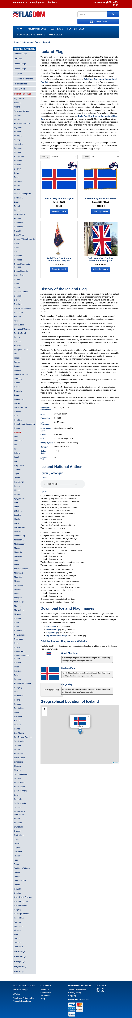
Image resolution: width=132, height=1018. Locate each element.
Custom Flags (20, 64)
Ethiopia (17, 345)
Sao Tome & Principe (23, 737)
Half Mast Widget (20, 990)
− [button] (45, 713)
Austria (17, 140)
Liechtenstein (20, 527)
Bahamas (18, 148)
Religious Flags (20, 966)
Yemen (17, 938)
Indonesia (18, 440)
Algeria (17, 107)
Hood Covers (19, 89)
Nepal (16, 627)
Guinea (17, 403)
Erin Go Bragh (20, 333)
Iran (15, 445)
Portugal (17, 704)
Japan (16, 474)
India (16, 436)
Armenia (17, 132)
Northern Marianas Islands (22, 657)
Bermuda (18, 181)
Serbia (17, 749)
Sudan (17, 818)
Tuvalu (17, 885)
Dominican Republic (22, 308)
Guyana (17, 412)
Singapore (18, 762)
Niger (16, 643)
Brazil (16, 202)
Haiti (16, 416)
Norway (17, 663)
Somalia (17, 778)
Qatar (16, 712)
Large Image (52, 633)
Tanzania (18, 852)
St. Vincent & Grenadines (19, 813)
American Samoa (21, 111)
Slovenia (18, 770)
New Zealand (20, 635)
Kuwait (17, 494)
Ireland (17, 453)
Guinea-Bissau (20, 407)
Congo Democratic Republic (22, 265)
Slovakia (17, 766)
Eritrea (17, 337)
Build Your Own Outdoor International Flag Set (101, 259)
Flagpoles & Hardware (31, 35)
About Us (45, 990)
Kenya (17, 486)
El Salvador (19, 325)
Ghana (17, 383)
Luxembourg (19, 536)
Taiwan (17, 843)
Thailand (18, 856)
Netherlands (19, 631)
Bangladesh (19, 156)
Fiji (15, 354)
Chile (16, 247)
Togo (16, 860)
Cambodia (18, 222)
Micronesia (19, 585)
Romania (18, 716)
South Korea (19, 787)
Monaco (17, 593)
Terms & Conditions (77, 990)
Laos (16, 502)
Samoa (17, 729)
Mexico (17, 581)
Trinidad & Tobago (22, 868)
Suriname (18, 823)
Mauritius (18, 577)
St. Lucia (18, 807)
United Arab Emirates (23, 897)
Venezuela (18, 926)
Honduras (18, 420)
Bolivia (17, 189)
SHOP (20, 29)
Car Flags (57, 29)
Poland (17, 700)
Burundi (17, 218)
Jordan (17, 478)
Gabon (17, 366)
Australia (18, 136)
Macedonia (19, 540)
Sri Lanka (18, 799)
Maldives (18, 556)
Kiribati (17, 490)
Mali (16, 560)
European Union (21, 349)
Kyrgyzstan (19, 498)
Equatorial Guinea (22, 329)
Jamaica (17, 469)
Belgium (17, 169)
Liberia (17, 519)
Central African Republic (24, 239)
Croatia (17, 279)
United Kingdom (21, 901)
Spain (16, 795)
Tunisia (17, 872)
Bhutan (17, 185)
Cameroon (18, 227)
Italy (16, 461)
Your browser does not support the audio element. (63, 484)
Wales (17, 934)
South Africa (19, 782)
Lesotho (17, 515)
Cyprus (17, 287)
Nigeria (17, 647)
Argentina (18, 127)
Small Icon (51, 627)
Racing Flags (19, 961)
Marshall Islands (21, 569)
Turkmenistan (20, 880)
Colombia (18, 256)
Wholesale (55, 35)
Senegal (17, 745)
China (16, 251)
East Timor (18, 312)
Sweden (17, 831)
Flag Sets (18, 74)
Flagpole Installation (22, 1001)
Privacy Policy (74, 993)
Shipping (72, 996)
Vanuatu (17, 922)
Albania (17, 103)
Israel (16, 457)
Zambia (17, 943)
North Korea (19, 651)
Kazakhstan (19, 482)
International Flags (22, 94)
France (17, 362)
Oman (16, 667)
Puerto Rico (19, 708)
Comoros (18, 260)
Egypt (16, 321)
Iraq (15, 449)
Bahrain (17, 152)
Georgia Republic (21, 374)
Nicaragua (18, 639)
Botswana (18, 198)
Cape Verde (19, 235)
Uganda (17, 889)
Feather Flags (76, 29)
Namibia (17, 618)
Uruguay (17, 909)
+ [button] (45, 709)
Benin (16, 177)
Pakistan (18, 671)
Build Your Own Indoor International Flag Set (59, 259)
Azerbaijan (18, 144)
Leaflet (115, 763)
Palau (16, 675)
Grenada (18, 391)
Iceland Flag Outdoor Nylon (59, 198)
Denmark (18, 296)
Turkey (17, 876)
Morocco (18, 606)
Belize (16, 173)
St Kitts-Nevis (20, 803)
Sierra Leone (19, 758)
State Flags (19, 971)
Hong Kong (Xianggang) (24, 424)
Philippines (19, 696)
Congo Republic (21, 271)
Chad (16, 243)
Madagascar (19, 544)
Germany (18, 378)
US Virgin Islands (21, 914)
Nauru (16, 622)
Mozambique (19, 610)
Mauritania (18, 573)
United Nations (20, 905)
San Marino (19, 733)
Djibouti (17, 300)
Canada (17, 231)
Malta (16, 564)
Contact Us (46, 993)
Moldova (17, 589)
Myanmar (18, 614)
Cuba (16, 283)
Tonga (16, 864)
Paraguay (18, 687)
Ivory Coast (19, 465)
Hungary (17, 428)
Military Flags (19, 951)
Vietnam (17, 930)
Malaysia (18, 552)
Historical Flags (20, 84)
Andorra (17, 115)
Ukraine (17, 893)
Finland (17, 358)
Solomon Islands (21, 774)
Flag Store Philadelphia (23, 998)
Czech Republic (21, 292)
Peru (16, 691)
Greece (17, 387)
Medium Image (53, 630)
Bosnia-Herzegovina (22, 194)
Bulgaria (17, 210)
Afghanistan (19, 98)
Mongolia (18, 598)
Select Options (59, 211)
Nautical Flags (20, 956)
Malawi (17, 548)
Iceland (17, 432)
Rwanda (17, 725)
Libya (16, 523)
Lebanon (18, 511)
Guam (16, 395)
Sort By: (45, 157)
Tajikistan (18, 847)
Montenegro (19, 602)
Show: (86, 157)
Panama (17, 679)
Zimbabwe (18, 947)
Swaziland (18, 827)
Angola (17, 119)
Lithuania (18, 531)
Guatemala (19, 399)
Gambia (17, 370)
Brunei (17, 206)
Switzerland (19, 835)
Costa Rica (19, 275)
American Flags (37, 29)
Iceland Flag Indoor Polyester (100, 198)
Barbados (18, 160)
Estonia (17, 341)
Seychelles (19, 753)
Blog (43, 998)
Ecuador (17, 316)
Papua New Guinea (22, 683)
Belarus (17, 165)
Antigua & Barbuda (22, 123)
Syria (16, 839)
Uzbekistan (19, 918)
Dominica (18, 304)
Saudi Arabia (19, 741)
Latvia (16, 507)
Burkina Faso (20, 214)
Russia (17, 720)
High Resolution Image (56, 636)
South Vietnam (20, 791)
